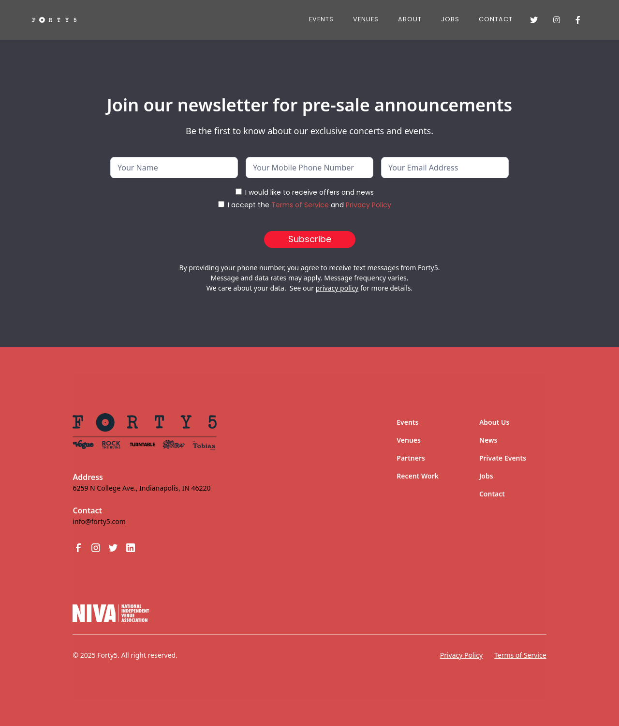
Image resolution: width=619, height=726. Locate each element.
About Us (494, 422)
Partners (411, 458)
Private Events (502, 458)
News (488, 440)
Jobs (486, 475)
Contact (496, 19)
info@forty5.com (99, 521)
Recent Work (418, 475)
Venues (366, 19)
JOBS (450, 19)
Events (321, 19)
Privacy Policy (368, 205)
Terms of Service (300, 205)
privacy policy (337, 288)
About (410, 19)
